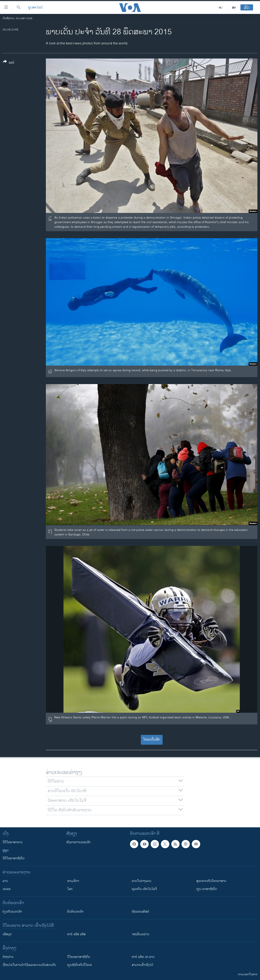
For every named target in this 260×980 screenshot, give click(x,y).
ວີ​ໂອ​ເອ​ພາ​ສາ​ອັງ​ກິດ (78, 957)
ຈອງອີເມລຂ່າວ (140, 934)
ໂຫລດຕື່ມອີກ (151, 740)
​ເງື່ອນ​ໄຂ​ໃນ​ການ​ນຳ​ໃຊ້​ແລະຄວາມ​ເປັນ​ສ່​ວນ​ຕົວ (29, 965)
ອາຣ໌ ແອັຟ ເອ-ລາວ (143, 957)
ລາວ (5, 881)
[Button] (8, 63)
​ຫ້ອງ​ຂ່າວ (8, 957)
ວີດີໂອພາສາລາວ (13, 842)
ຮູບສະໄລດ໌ (35, 7)
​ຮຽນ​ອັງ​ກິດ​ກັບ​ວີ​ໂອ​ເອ (79, 965)
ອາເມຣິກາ (73, 881)
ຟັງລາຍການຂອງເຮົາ (78, 842)
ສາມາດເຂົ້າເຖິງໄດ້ (142, 965)
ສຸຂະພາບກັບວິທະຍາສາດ (211, 881)
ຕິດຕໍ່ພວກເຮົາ (75, 911)
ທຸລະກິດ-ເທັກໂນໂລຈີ (144, 889)
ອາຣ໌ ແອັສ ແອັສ (76, 934)
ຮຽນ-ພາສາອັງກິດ (206, 889)
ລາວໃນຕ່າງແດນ (141, 881)
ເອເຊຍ (7, 889)
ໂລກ (70, 889)
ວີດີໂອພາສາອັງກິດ (14, 858)
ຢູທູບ (6, 850)
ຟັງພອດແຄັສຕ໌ (140, 911)
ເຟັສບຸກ (7, 934)
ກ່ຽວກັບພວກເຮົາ (12, 911)
